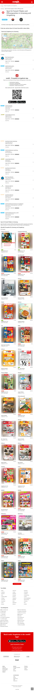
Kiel (24, 602)
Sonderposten (21, 617)
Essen (2, 602)
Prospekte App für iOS (17, 648)
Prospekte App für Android (17, 647)
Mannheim (14, 602)
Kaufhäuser (3, 624)
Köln (2, 595)
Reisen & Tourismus (22, 612)
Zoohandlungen (21, 623)
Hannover (14, 590)
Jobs (14, 676)
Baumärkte (3, 612)
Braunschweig (26, 599)
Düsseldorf (3, 601)
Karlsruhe (25, 590)
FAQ (14, 669)
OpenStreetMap (27, 48)
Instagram (26, 669)
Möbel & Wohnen (4, 626)
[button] (31, 34)
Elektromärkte (4, 618)
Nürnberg (14, 593)
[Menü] (2, 2)
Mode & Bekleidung (22, 609)
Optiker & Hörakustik (22, 611)
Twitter (25, 668)
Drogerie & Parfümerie (5, 617)
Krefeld (25, 604)
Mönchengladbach (27, 598)
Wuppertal (14, 598)
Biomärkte (3, 614)
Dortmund (3, 599)
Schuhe (19, 615)
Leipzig (13, 592)
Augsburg (25, 593)
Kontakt (14, 670)
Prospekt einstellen (16, 667)
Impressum (15, 680)
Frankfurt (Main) (4, 596)
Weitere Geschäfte (21, 624)
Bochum (14, 596)
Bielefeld (14, 599)
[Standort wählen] (32, 2)
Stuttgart (2, 598)
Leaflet (22, 48)
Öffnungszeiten (5, 668)
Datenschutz (15, 678)
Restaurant (20, 614)
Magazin (3, 671)
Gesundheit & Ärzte (4, 621)
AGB (14, 679)
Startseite (4, 667)
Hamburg (3, 592)
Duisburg (14, 595)
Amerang (2, 8)
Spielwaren (20, 618)
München (3, 593)
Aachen (25, 596)
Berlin (20, 2)
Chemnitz (25, 601)
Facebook (26, 667)
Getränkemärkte (4, 623)
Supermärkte (21, 621)
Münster (14, 604)
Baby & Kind (3, 611)
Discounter (3, 615)
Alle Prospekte (17, 583)
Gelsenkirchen (26, 595)
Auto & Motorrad (4, 609)
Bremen (2, 604)
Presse (14, 677)
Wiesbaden (25, 592)
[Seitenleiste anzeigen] (32, 689)
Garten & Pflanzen (4, 620)
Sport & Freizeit (21, 620)
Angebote (4, 670)
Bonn (13, 601)
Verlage (14, 668)
